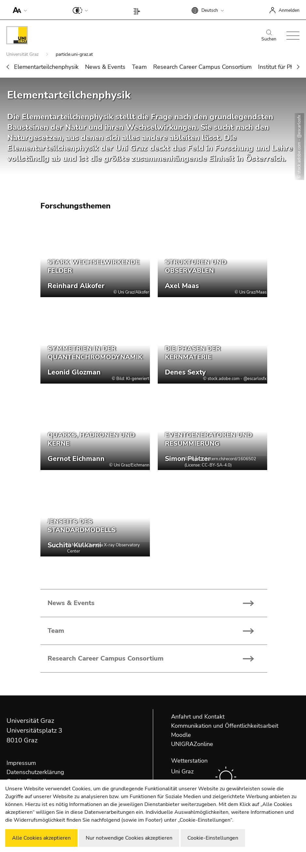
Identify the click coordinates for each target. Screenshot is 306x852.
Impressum (21, 763)
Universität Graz (23, 54)
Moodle (181, 735)
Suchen (268, 36)
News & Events (105, 67)
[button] (18, 10)
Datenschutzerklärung (35, 772)
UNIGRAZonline (192, 744)
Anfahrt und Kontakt (198, 717)
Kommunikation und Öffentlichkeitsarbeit (224, 726)
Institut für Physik (281, 67)
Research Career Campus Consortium (202, 67)
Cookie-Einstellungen (212, 838)
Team (139, 67)
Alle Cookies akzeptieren (41, 838)
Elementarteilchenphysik (46, 67)
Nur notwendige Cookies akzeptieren (129, 838)
